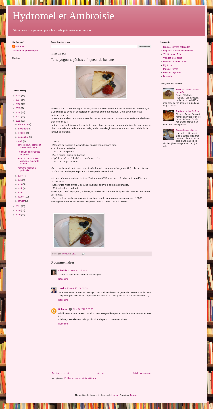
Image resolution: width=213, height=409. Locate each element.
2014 (18, 112)
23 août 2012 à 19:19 (77, 288)
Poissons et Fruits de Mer (175, 61)
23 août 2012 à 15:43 (78, 270)
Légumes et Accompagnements (178, 50)
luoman (115, 395)
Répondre (63, 279)
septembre (23, 137)
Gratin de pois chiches (186, 130)
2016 (18, 104)
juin (20, 180)
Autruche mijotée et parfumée (27, 169)
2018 (18, 95)
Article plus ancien (141, 373)
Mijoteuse (168, 65)
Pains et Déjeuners (172, 72)
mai (20, 184)
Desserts (167, 76)
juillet (21, 176)
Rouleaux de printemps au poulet (29, 153)
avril (20, 188)
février (21, 196)
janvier (21, 201)
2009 (18, 214)
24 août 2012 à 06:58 (83, 309)
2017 (18, 100)
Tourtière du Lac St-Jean (188, 111)
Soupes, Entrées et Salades (176, 47)
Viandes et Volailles (172, 58)
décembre (23, 124)
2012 (18, 121)
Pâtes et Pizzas (170, 69)
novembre (23, 128)
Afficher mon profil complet (25, 50)
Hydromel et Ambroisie (63, 16)
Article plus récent (60, 373)
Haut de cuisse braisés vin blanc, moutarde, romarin (29, 161)
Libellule (62, 270)
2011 (18, 206)
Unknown (63, 309)
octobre (22, 133)
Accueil (100, 373)
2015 (18, 108)
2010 (18, 210)
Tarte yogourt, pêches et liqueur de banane (29, 146)
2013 (18, 116)
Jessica (62, 288)
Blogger (133, 395)
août (20, 141)
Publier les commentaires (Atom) (80, 378)
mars (21, 192)
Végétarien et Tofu (172, 54)
